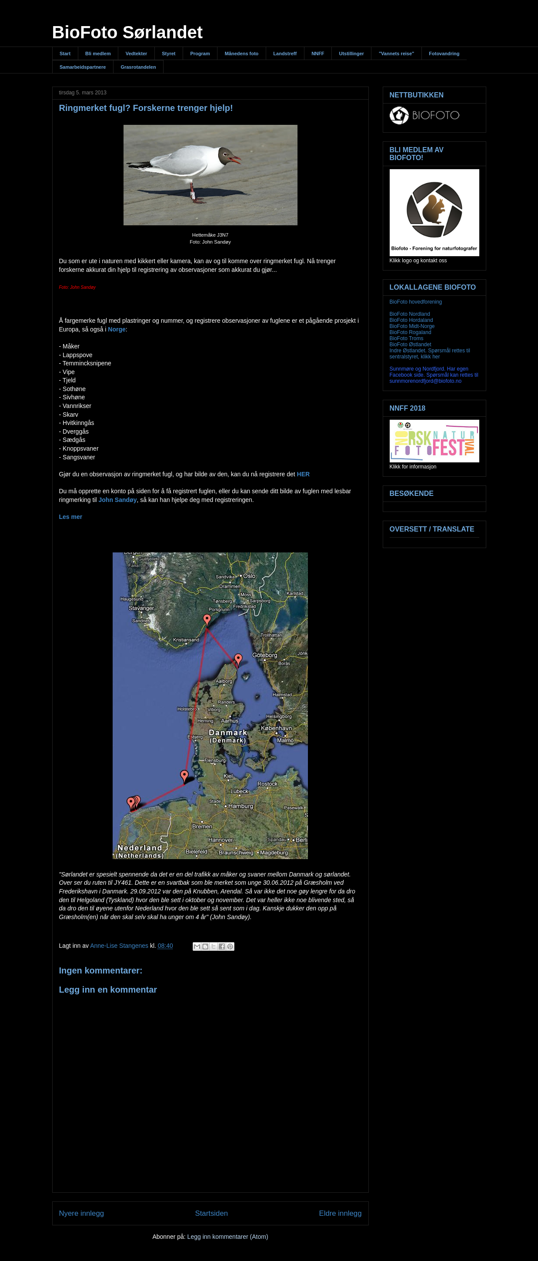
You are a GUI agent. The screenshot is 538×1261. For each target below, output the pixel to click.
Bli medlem (98, 53)
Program (200, 53)
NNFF (317, 53)
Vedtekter (136, 53)
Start (65, 53)
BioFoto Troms (407, 338)
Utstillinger (351, 53)
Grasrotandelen (138, 67)
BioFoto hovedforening (416, 302)
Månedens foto (242, 53)
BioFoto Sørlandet (127, 32)
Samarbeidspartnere (83, 67)
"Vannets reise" (396, 53)
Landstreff (285, 53)
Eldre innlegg (340, 1213)
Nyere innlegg (81, 1213)
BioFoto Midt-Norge (412, 326)
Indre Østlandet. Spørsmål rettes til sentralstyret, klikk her (430, 354)
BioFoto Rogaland (410, 332)
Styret (168, 53)
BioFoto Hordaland (411, 320)
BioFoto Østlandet (410, 344)
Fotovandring (444, 53)
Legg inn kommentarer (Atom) (227, 1236)
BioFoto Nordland (410, 314)
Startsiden (211, 1213)
